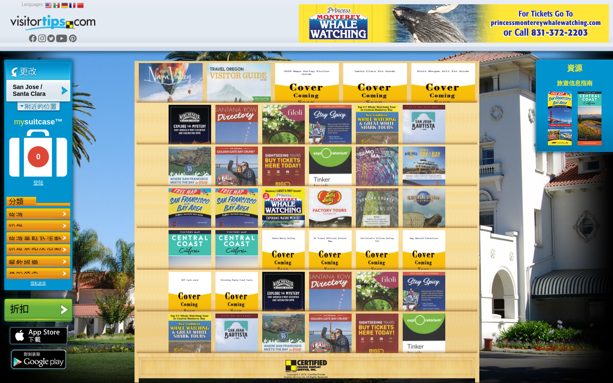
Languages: (33, 4)
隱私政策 (38, 283)
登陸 (38, 183)
